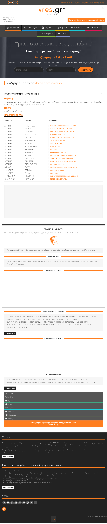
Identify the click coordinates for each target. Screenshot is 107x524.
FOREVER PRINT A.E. (57, 136)
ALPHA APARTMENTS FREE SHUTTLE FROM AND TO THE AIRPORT (55, 320)
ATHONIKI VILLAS (31, 384)
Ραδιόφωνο (46, 34)
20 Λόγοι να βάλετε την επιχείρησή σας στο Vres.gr (31, 262)
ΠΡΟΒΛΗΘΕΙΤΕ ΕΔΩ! (13, 116)
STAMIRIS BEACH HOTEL (48, 384)
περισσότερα (10, 334)
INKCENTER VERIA (57, 171)
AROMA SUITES (64, 384)
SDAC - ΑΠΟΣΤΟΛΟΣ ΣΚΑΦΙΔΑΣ (62, 159)
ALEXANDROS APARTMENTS (80, 381)
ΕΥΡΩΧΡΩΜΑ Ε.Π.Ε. (57, 165)
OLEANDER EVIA (35, 323)
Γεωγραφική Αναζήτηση (15, 251)
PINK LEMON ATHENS (43, 317)
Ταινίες (63, 34)
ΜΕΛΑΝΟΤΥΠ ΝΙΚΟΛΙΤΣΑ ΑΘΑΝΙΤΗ (63, 156)
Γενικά (9, 262)
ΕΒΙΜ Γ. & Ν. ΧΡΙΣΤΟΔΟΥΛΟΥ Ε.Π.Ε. (63, 162)
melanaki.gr (54, 174)
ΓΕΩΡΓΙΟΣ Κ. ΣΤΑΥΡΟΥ (58, 180)
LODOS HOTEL (93, 384)
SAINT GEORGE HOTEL (14, 384)
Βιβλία (62, 28)
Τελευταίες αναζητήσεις (90, 262)
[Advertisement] (53, 202)
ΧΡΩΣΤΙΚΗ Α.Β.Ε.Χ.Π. (58, 144)
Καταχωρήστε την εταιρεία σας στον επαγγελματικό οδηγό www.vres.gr (53, 425)
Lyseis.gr (9, 99)
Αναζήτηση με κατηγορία (51, 251)
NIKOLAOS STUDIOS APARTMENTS (18, 320)
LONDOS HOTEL (82, 323)
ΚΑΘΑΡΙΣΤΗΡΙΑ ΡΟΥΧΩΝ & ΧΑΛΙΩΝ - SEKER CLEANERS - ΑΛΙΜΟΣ (75, 317)
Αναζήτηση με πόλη (88, 251)
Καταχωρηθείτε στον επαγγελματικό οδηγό (84, 20)
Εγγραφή (10, 265)
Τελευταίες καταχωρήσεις (70, 262)
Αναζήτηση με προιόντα (70, 251)
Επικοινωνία (20, 265)
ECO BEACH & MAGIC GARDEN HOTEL (20, 317)
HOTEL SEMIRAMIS (78, 384)
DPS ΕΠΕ (53, 150)
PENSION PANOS (32, 381)
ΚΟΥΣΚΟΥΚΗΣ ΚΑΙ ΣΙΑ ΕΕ (15, 326)
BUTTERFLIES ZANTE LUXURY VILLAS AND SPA (75, 326)
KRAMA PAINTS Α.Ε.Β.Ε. (59, 153)
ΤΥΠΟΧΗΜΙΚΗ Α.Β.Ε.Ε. (58, 142)
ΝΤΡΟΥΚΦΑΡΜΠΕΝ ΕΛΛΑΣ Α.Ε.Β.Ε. (63, 139)
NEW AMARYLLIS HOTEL (15, 381)
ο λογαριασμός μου (67, 3)
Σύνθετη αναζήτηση (33, 251)
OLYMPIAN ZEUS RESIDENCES (17, 323)
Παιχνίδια (93, 28)
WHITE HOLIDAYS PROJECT (47, 326)
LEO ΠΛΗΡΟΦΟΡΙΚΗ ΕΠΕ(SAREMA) (63, 127)
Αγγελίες (47, 28)
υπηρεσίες (85, 3)
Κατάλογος (30, 28)
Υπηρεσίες (55, 262)
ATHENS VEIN (31, 326)
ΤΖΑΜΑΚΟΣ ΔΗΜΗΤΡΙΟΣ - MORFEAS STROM (59, 323)
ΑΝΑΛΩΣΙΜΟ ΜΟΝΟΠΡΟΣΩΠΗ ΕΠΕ (63, 168)
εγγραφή (77, 3)
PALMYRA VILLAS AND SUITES (17, 329)
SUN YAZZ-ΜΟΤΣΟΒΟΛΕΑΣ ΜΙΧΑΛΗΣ (64, 177)
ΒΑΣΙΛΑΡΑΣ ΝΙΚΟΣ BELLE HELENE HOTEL (55, 381)
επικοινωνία (94, 3)
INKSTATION (55, 147)
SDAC (7, 109)
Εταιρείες (13, 28)
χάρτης (101, 3)
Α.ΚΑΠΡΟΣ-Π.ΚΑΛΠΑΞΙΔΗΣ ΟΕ (61, 130)
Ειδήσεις (77, 28)
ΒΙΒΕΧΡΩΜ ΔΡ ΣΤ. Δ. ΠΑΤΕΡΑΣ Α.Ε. (63, 133)
